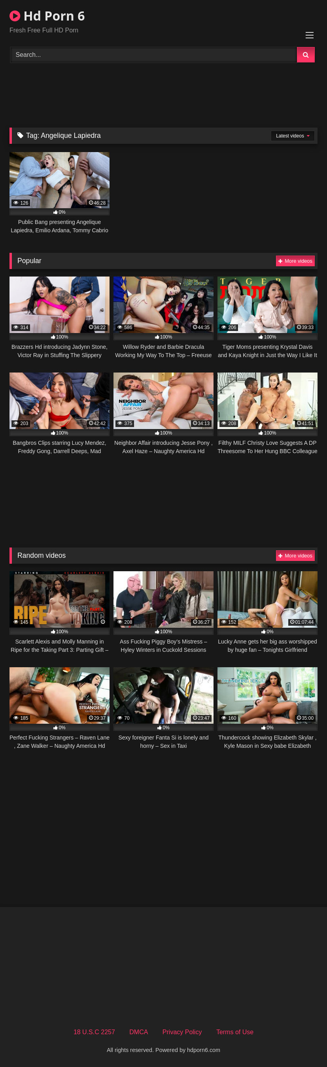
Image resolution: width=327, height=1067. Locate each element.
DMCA (138, 1032)
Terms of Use (234, 1032)
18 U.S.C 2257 (94, 1032)
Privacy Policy (182, 1032)
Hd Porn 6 (47, 15)
